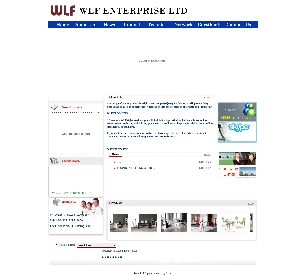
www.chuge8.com (163, 273)
